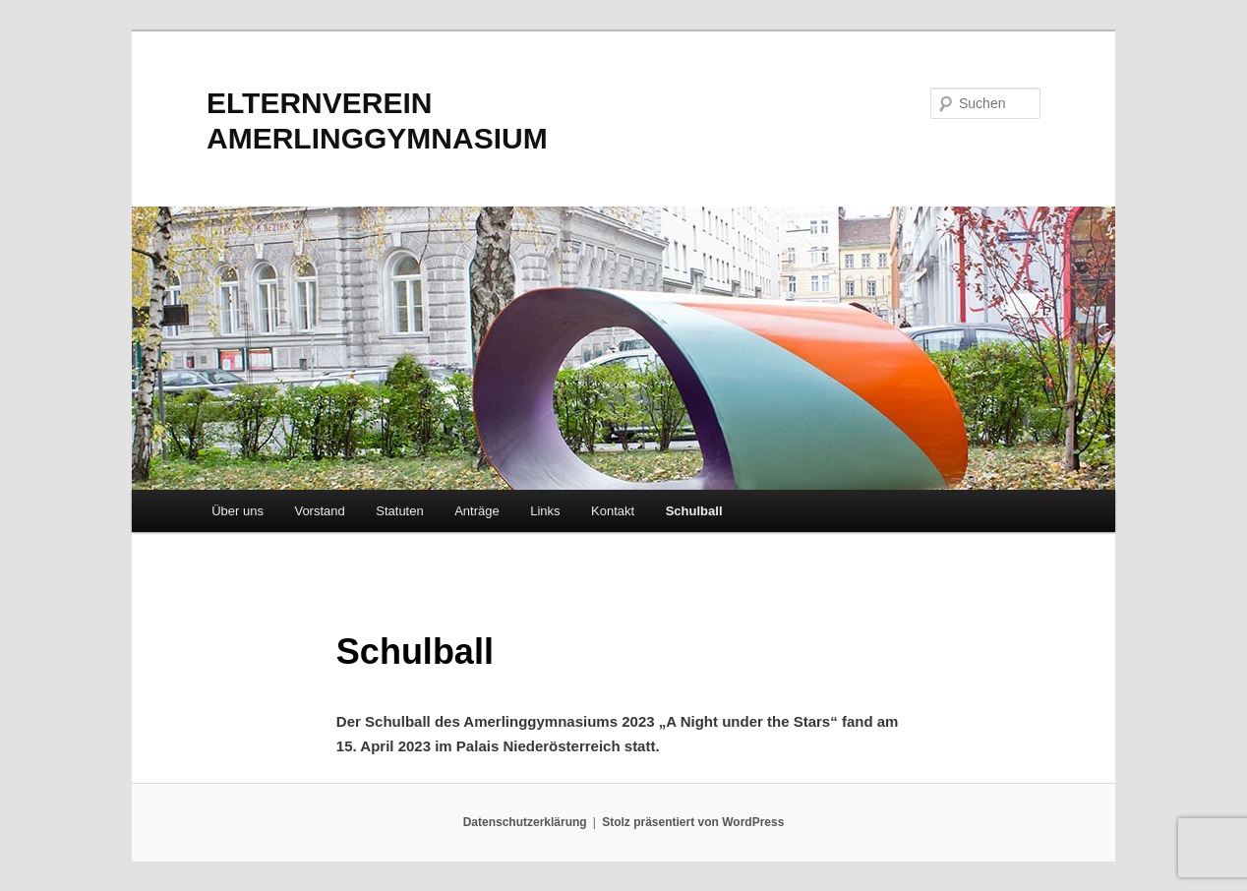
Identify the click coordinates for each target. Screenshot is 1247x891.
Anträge (477, 511)
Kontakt (612, 511)
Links (545, 511)
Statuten (399, 511)
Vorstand (319, 511)
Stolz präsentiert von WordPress (693, 822)
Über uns (237, 511)
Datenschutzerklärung (525, 822)
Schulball (694, 511)
